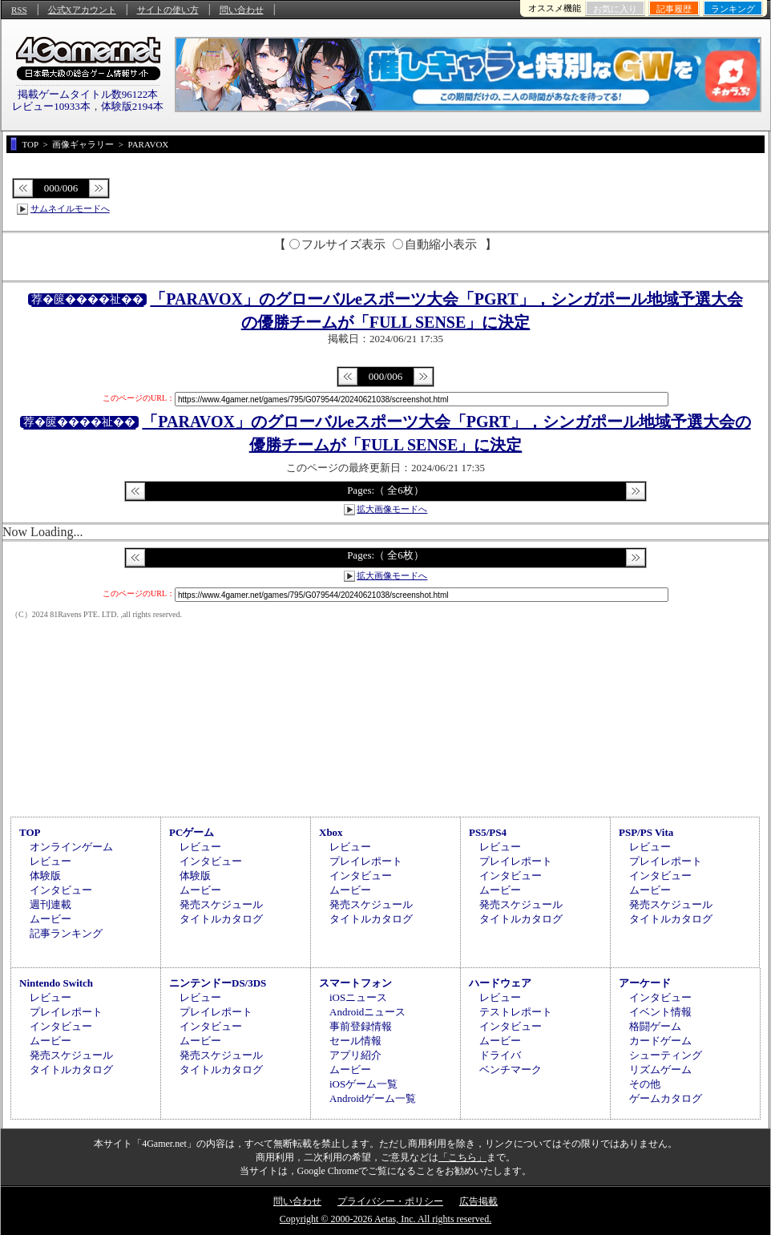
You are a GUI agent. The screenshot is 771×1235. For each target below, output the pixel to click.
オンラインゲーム (71, 847)
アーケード (645, 983)
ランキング (733, 9)
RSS (19, 9)
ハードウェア (500, 983)
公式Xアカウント (82, 9)
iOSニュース (358, 997)
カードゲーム (660, 1041)
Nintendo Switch (56, 983)
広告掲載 (478, 1201)
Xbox (331, 832)
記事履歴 (674, 9)
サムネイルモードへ (70, 208)
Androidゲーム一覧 (372, 1098)
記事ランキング (66, 933)
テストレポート (515, 1012)
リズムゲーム (660, 1069)
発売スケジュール (221, 904)
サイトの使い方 (168, 9)
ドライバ (500, 1055)
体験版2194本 (132, 106)
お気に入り (615, 9)
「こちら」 (462, 1157)
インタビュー (61, 890)
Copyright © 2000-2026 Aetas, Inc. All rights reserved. (385, 1219)
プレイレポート (365, 861)
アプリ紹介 (355, 1055)
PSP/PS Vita (646, 832)
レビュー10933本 (51, 106)
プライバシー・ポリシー (390, 1201)
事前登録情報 (360, 1026)
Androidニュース (367, 1012)
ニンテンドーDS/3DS (217, 983)
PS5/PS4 (488, 832)
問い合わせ (242, 9)
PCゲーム (191, 832)
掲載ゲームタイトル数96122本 (88, 94)
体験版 (45, 876)
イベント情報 (660, 1012)
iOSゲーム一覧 (363, 1084)
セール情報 (355, 1041)
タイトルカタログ (221, 919)
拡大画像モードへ (392, 509)
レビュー (50, 861)
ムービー (50, 919)
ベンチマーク (510, 1069)
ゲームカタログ (665, 1098)
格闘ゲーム (655, 1026)
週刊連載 (50, 904)
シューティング (665, 1055)
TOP (30, 832)
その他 (644, 1084)
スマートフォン (355, 983)
